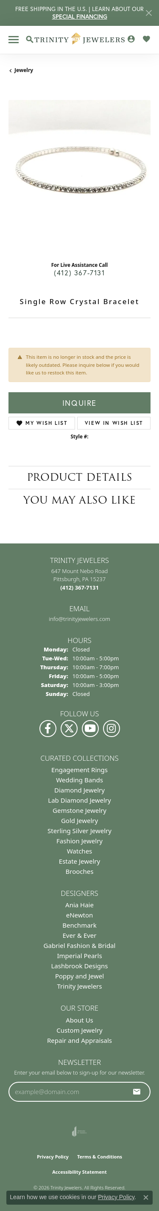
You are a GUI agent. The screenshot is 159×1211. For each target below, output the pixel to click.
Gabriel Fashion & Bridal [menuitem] (80, 945)
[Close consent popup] (145, 1197)
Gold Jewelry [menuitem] (79, 820)
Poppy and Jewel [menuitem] (79, 976)
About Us (79, 1020)
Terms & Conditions (99, 1156)
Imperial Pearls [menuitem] (79, 955)
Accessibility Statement (79, 1172)
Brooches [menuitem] (80, 871)
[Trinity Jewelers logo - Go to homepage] (79, 40)
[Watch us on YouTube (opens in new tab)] (90, 728)
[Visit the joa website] (79, 1131)
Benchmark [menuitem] (79, 925)
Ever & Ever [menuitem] (79, 935)
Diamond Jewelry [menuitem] (79, 790)
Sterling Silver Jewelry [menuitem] (79, 830)
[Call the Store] (79, 587)
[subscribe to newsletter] (137, 1091)
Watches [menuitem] (79, 851)
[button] (29, 39)
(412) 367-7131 (79, 272)
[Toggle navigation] (13, 39)
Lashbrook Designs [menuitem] (79, 966)
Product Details (79, 477)
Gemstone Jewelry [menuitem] (79, 810)
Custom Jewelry (79, 1030)
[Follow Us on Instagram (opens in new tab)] (111, 728)
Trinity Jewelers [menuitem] (79, 986)
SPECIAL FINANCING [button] (79, 16)
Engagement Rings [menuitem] (79, 769)
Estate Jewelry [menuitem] (79, 861)
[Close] (148, 13)
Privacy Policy (53, 1156)
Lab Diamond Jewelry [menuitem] (79, 800)
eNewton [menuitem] (79, 915)
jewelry (23, 70)
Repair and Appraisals (79, 1040)
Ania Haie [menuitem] (79, 905)
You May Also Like (79, 500)
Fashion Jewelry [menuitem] (79, 841)
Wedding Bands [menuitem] (79, 780)
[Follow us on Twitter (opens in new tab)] (69, 728)
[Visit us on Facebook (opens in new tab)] (47, 728)
